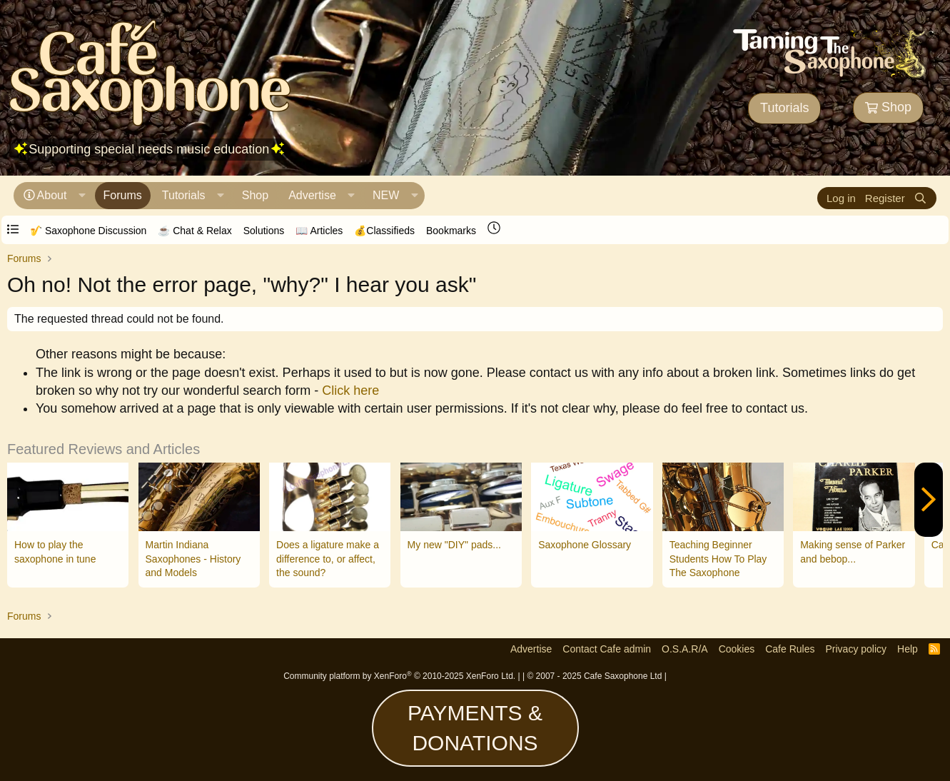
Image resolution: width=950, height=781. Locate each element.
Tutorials (784, 108)
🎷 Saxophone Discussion (88, 230)
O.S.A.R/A (685, 649)
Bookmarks (451, 230)
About (52, 195)
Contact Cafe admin (606, 649)
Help (907, 649)
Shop (888, 107)
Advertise (312, 195)
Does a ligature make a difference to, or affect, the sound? (327, 558)
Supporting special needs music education (149, 149)
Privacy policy (855, 649)
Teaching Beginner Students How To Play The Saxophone (718, 558)
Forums (122, 195)
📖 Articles (319, 230)
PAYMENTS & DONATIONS (475, 728)
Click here (350, 390)
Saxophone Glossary (584, 544)
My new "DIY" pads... (454, 544)
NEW (386, 195)
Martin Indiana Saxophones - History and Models (193, 558)
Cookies (737, 649)
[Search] (920, 198)
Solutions (264, 230)
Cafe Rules (789, 649)
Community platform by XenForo (399, 676)
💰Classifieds (384, 230)
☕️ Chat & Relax (194, 230)
